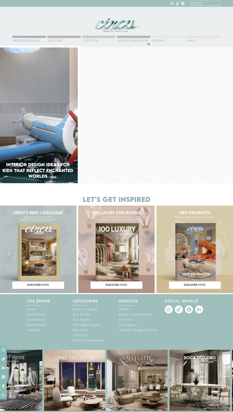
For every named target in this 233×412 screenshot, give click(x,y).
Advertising (36, 325)
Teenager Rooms (86, 325)
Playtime (55, 40)
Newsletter (36, 319)
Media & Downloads (135, 314)
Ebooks (159, 40)
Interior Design (26, 40)
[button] (10, 254)
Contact (33, 330)
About (32, 309)
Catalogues (128, 325)
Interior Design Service (138, 330)
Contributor (36, 314)
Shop (191, 40)
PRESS (124, 309)
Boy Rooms (82, 314)
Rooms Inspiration (133, 40)
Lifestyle (90, 40)
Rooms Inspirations (89, 340)
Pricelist (126, 319)
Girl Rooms (82, 319)
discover (38, 285)
